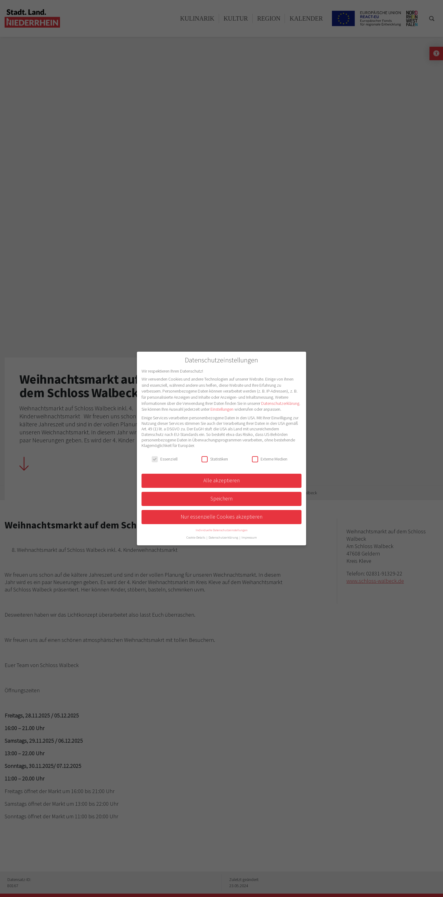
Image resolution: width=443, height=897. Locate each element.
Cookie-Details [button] (196, 537)
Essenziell (165, 459)
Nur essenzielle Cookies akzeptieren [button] (221, 516)
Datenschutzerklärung (280, 403)
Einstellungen (221, 409)
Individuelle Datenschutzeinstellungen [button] (222, 530)
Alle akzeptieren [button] (221, 480)
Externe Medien (269, 459)
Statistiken (215, 459)
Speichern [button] (221, 498)
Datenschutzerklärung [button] (224, 537)
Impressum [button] (249, 537)
